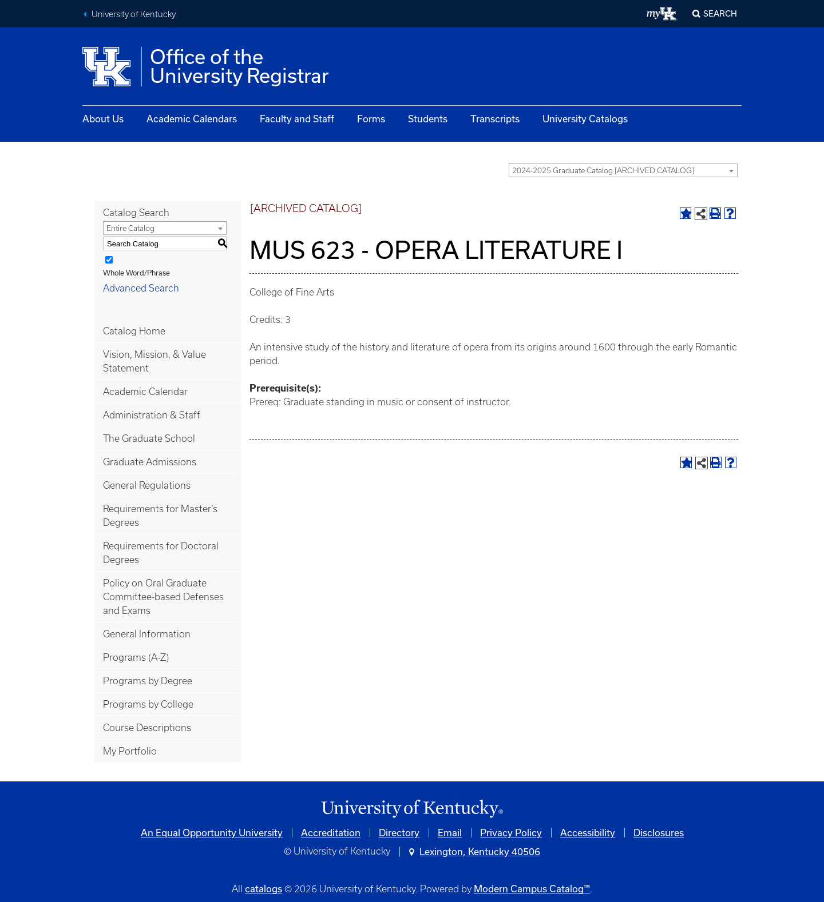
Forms (371, 118)
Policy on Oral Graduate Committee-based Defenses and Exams (163, 597)
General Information (147, 634)
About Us (103, 118)
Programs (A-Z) (136, 657)
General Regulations (147, 485)
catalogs (263, 888)
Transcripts (495, 118)
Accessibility (587, 832)
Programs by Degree (147, 681)
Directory (399, 832)
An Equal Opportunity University (212, 832)
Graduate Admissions (149, 462)
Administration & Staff (151, 415)
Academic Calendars (191, 118)
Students (427, 118)
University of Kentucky (134, 14)
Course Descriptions (147, 728)
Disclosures (658, 832)
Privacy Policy (511, 832)
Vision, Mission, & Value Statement (154, 361)
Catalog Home (134, 331)
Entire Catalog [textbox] (130, 228)
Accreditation (330, 832)
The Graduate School (149, 438)
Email (450, 832)
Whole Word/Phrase (136, 273)
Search (720, 13)
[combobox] (623, 170)
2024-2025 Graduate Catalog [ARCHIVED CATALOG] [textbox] (603, 170)
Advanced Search (141, 288)
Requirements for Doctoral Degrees (161, 553)
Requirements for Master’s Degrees (160, 516)
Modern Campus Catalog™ (532, 888)
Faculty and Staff (297, 118)
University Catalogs (585, 118)
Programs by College (148, 704)
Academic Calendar (145, 391)
